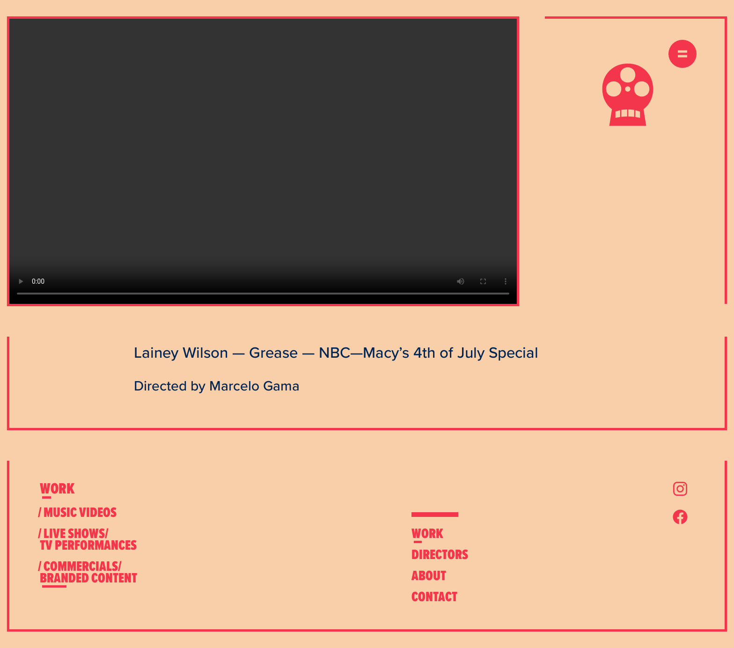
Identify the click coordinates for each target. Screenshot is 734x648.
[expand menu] (682, 54)
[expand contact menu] (434, 596)
